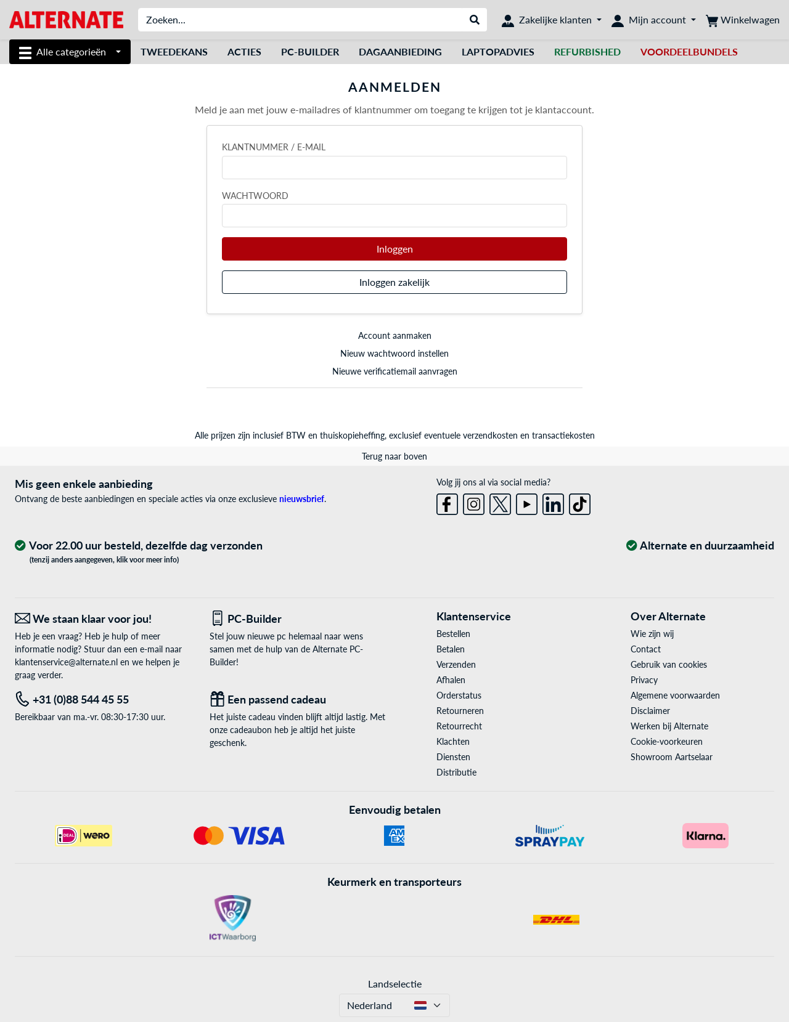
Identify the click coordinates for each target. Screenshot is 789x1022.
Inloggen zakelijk (394, 282)
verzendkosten (490, 435)
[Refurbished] (587, 51)
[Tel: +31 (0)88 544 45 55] (103, 699)
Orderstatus (458, 695)
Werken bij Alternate (669, 726)
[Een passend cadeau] (298, 699)
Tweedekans (174, 51)
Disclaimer (650, 710)
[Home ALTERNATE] (66, 19)
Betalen (450, 649)
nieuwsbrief (301, 498)
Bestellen (453, 633)
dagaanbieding (400, 51)
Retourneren (460, 710)
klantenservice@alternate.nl (66, 662)
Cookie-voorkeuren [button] (667, 741)
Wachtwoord (255, 195)
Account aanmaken (394, 335)
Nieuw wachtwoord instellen (394, 353)
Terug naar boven (394, 456)
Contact (646, 649)
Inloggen (395, 248)
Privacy (644, 680)
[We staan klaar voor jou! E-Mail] (103, 618)
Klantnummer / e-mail (273, 147)
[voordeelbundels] (689, 51)
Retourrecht (459, 726)
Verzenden (456, 664)
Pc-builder (310, 51)
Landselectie (395, 983)
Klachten (453, 741)
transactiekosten (563, 435)
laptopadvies (498, 51)
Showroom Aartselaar (672, 757)
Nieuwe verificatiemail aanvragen (394, 371)
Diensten (453, 757)
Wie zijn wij (652, 633)
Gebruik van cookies (669, 664)
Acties (244, 51)
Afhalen (450, 680)
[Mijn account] (653, 19)
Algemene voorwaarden (675, 695)
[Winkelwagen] (743, 19)
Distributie (456, 772)
